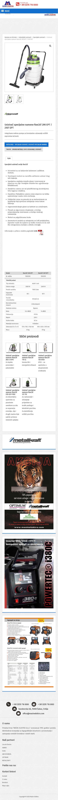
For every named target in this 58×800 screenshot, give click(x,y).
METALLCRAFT (6, 760)
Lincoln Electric (6, 744)
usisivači (38, 149)
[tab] (9, 158)
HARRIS (4, 748)
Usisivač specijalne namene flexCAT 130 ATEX (45, 358)
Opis (9, 158)
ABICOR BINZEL (6, 754)
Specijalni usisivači (39, 37)
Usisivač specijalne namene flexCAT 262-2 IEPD (12, 358)
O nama (4, 779)
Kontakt (4, 776)
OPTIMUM (5, 757)
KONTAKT (8, 14)
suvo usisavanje (29, 149)
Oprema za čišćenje (11, 37)
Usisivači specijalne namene (37, 144)
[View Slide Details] (29, 440)
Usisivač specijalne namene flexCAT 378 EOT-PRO (12, 392)
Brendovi (5, 782)
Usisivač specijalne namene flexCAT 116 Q (28, 358)
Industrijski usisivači (25, 37)
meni (5, 11)
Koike (4, 751)
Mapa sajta (5, 786)
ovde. (39, 231)
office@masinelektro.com (33, 713)
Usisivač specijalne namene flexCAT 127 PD (28, 392)
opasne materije (17, 149)
